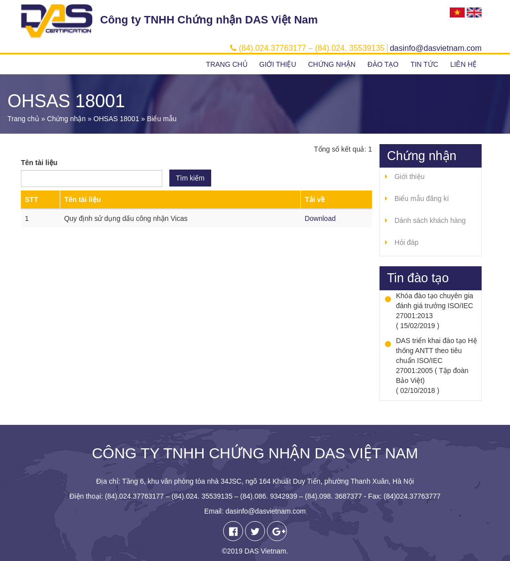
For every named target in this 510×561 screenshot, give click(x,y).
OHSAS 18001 (116, 119)
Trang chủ (227, 64)
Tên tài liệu (39, 163)
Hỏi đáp (406, 242)
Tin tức (424, 64)
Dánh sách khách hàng (430, 220)
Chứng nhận (331, 64)
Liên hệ (463, 64)
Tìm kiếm (190, 178)
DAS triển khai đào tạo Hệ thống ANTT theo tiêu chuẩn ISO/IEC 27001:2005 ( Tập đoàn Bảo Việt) (436, 360)
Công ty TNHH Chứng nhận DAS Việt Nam (209, 19)
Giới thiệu (277, 64)
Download (320, 218)
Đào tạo (383, 64)
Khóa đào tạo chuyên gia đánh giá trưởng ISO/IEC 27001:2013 (434, 306)
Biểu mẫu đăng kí (421, 198)
